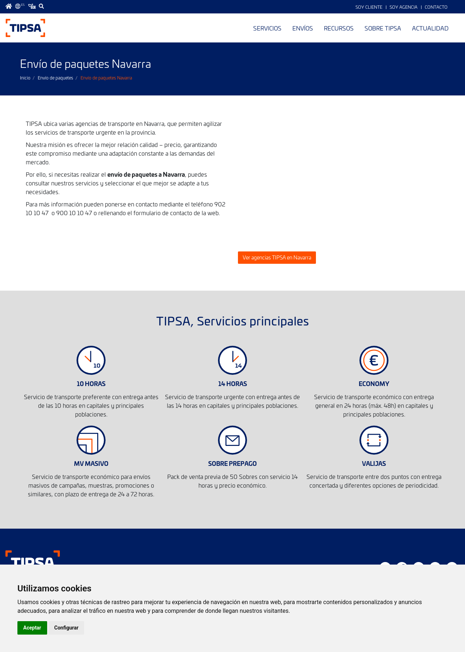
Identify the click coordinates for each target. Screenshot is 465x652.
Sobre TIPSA (383, 28)
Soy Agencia (403, 7)
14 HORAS (232, 383)
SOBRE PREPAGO (232, 463)
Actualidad (430, 28)
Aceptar (32, 628)
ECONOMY (374, 383)
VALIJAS (374, 463)
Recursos (339, 28)
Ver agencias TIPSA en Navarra (277, 257)
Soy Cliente (368, 7)
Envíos (302, 28)
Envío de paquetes (55, 78)
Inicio (25, 78)
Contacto (436, 7)
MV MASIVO (91, 463)
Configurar (66, 628)
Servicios (267, 28)
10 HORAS (91, 383)
